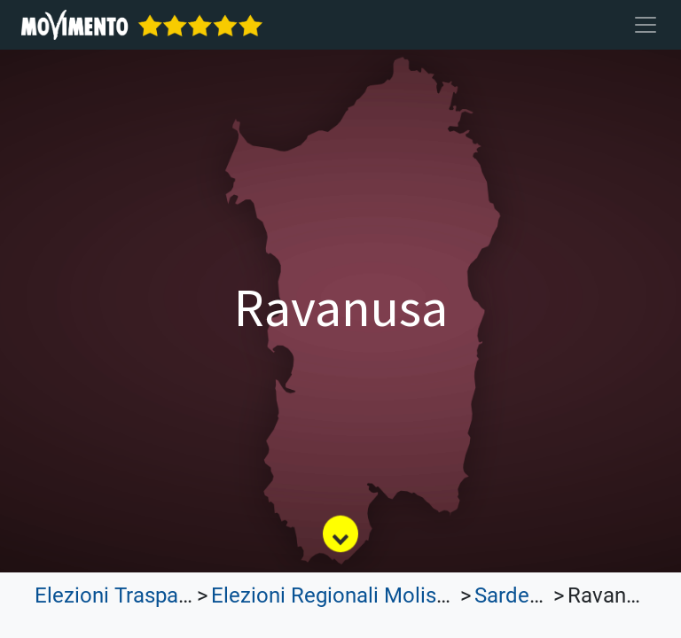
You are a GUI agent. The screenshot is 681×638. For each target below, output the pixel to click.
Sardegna (519, 595)
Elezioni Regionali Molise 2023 (355, 595)
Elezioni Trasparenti (128, 595)
